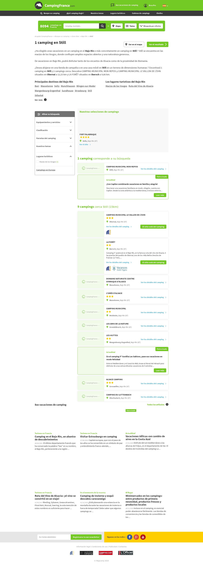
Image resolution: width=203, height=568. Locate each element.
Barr (37, 86)
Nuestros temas (97, 13)
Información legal (83, 550)
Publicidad (113, 550)
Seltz (56, 86)
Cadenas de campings (141, 13)
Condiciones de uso (99, 550)
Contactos (123, 550)
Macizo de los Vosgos (116, 86)
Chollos (159, 13)
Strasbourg (80, 90)
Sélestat (39, 95)
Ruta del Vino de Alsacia (141, 86)
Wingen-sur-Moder (86, 86)
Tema (130, 26)
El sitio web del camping (153, 230)
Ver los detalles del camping (153, 172)
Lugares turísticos (117, 13)
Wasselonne (47, 86)
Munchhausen (68, 86)
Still (90, 90)
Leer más (160, 198)
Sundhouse (67, 90)
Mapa (116, 26)
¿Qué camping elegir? (75, 13)
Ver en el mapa (133, 44)
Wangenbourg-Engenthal (47, 90)
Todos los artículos (157, 407)
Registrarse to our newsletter (86, 540)
